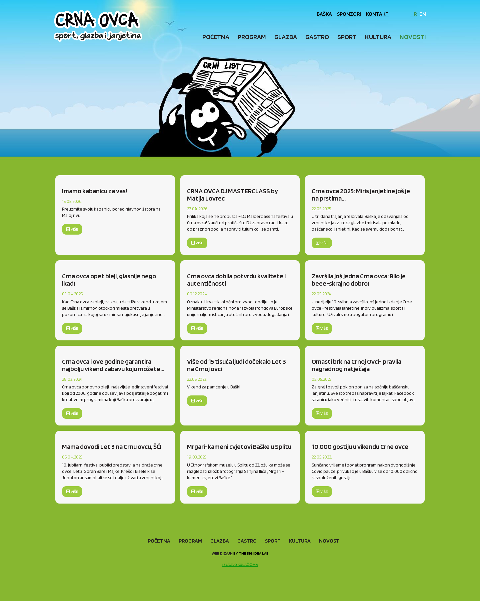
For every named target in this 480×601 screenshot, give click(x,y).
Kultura (378, 37)
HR (413, 14)
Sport (347, 37)
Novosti (413, 37)
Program (252, 37)
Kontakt (377, 14)
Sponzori (349, 14)
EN (422, 14)
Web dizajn (222, 553)
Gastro (317, 37)
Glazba (285, 37)
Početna (215, 37)
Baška (324, 14)
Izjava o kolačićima (240, 564)
